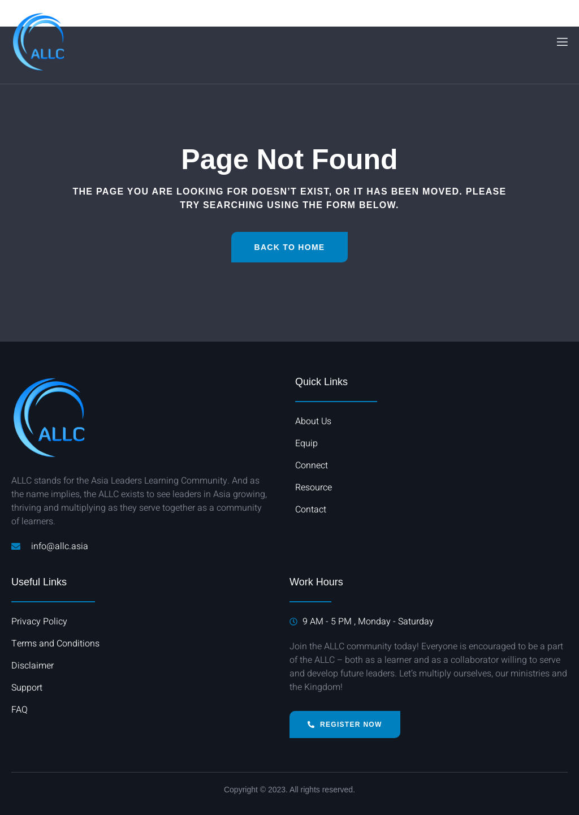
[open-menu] (561, 42)
